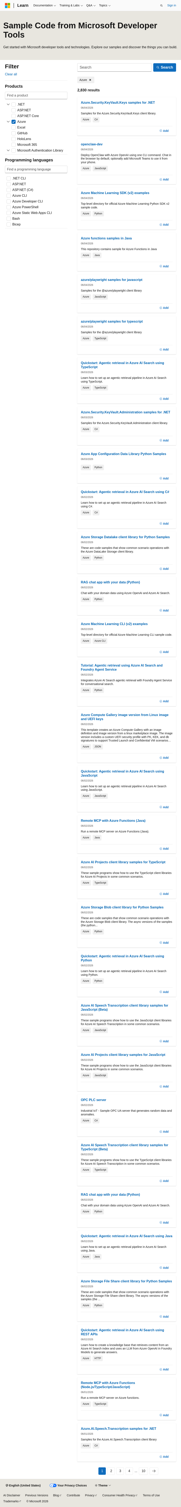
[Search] (114, 67)
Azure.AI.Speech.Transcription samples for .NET (118, 1428)
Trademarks (10, 1501)
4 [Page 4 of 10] (129, 1471)
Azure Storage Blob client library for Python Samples (122, 907)
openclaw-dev (92, 144)
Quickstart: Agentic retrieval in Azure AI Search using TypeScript (122, 365)
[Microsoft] (7, 5)
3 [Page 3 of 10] (120, 1471)
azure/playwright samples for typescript (112, 321)
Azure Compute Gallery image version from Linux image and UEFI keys (124, 717)
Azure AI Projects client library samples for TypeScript (123, 862)
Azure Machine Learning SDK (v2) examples (115, 193)
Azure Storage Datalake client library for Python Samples (125, 537)
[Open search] (161, 5)
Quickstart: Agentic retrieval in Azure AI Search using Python (122, 958)
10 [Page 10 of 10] (143, 1471)
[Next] (154, 1471)
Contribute (73, 1495)
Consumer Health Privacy (118, 1495)
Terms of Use (151, 1495)
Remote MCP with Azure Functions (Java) (113, 820)
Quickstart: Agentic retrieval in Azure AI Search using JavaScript (122, 773)
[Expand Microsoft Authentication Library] (8, 150)
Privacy (90, 1495)
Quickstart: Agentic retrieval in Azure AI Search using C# (125, 492)
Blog (56, 1495)
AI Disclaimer (11, 1495)
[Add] (164, 131)
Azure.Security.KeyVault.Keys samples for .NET (118, 102)
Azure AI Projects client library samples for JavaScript (123, 1054)
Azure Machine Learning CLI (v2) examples (114, 624)
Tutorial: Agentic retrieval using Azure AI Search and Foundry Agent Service (122, 667)
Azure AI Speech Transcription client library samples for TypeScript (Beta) (124, 1147)
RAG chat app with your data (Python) (110, 582)
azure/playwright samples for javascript (111, 280)
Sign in (171, 5)
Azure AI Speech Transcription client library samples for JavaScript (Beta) (124, 1007)
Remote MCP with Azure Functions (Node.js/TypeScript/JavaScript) (108, 1385)
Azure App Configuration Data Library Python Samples (123, 454)
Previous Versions (36, 1495)
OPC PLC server (93, 1100)
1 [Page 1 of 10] (102, 1471)
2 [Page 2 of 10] (111, 1471)
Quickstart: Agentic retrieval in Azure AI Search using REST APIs (122, 1332)
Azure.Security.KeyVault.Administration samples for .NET (125, 412)
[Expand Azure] (8, 122)
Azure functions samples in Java (106, 238)
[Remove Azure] (85, 80)
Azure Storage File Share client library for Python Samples (126, 1281)
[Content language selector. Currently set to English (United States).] (23, 1485)
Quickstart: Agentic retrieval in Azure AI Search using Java (126, 1236)
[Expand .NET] (8, 104)
